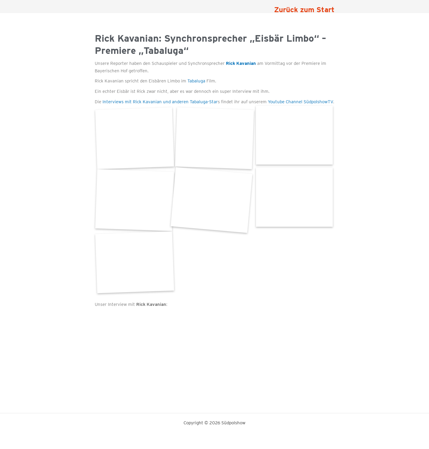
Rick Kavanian (241, 63)
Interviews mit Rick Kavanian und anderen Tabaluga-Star (160, 101)
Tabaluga (196, 81)
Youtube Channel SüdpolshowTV (300, 101)
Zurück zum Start (304, 9)
